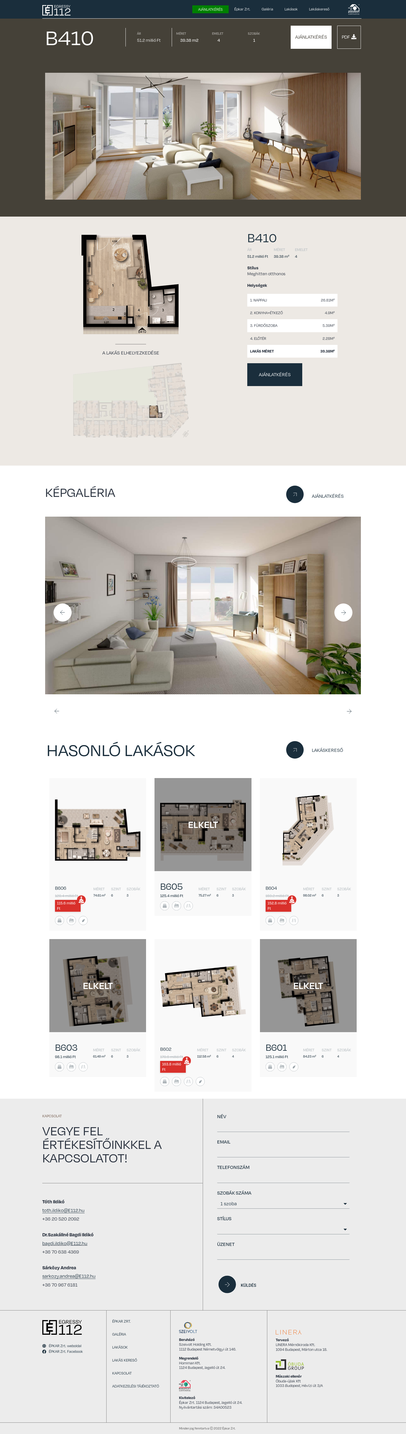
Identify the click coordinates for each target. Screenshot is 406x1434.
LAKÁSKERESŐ (327, 750)
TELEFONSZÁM (233, 1167)
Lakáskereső (319, 9)
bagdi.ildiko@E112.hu (64, 1243)
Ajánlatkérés (210, 9)
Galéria (267, 9)
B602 (165, 1049)
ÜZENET (226, 1244)
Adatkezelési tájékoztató (135, 1386)
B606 (60, 888)
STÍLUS (224, 1218)
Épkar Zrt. (242, 9)
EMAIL (223, 1142)
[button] (311, 37)
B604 (271, 888)
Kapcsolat (122, 1373)
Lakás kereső (124, 1360)
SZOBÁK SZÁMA (234, 1193)
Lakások (291, 9)
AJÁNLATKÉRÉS (328, 496)
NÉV (221, 1116)
